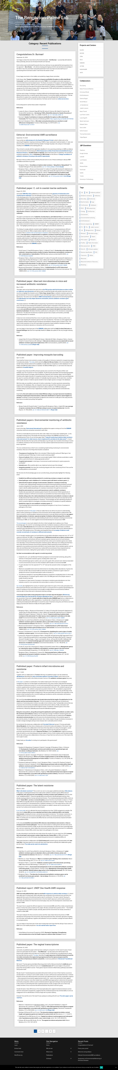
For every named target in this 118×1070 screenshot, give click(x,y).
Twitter (82, 176)
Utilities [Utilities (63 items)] (91, 255)
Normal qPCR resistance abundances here (40, 596)
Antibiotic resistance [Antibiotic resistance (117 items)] (86, 195)
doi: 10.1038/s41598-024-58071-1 (42, 410)
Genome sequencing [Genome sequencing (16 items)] (86, 224)
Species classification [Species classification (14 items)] (86, 252)
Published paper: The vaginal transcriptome (38, 944)
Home (59, 2)
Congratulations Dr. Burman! (30, 54)
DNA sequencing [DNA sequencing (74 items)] (90, 208)
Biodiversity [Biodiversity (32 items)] (92, 199)
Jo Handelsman (84, 105)
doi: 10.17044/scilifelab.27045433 (51, 167)
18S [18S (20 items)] (87, 192)
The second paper (21, 523)
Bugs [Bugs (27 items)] (92, 202)
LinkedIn (82, 156)
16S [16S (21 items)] (82, 192)
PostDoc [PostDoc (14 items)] (83, 243)
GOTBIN (82, 66)
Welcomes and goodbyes (84, 1052)
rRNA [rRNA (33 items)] (94, 246)
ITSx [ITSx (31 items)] (86, 227)
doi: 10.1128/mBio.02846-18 (55, 115)
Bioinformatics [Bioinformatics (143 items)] (85, 202)
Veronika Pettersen (48, 724)
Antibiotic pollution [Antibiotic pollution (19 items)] (95, 192)
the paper (20, 681)
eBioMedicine (20, 676)
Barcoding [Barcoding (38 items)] (83, 199)
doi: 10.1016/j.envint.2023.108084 (36, 271)
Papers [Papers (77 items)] (93, 236)
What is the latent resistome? (25, 791)
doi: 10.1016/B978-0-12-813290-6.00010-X (36, 872)
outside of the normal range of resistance (37, 232)
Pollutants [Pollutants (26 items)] (93, 239)
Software (98, 2)
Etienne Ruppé (84, 98)
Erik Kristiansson (84, 95)
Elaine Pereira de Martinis (86, 89)
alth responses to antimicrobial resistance (55, 893)
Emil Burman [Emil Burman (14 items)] (91, 211)
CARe (30, 154)
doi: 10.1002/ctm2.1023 (41, 775)
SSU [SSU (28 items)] (96, 252)
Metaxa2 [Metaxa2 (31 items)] (83, 233)
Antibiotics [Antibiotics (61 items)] (97, 195)
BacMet (82, 50)
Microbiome (68, 791)
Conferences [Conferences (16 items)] (84, 205)
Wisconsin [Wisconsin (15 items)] (83, 258)
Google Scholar (84, 153)
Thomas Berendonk (85, 134)
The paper (36, 955)
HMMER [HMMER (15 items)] (97, 224)
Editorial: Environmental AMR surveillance (37, 135)
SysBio (81, 173)
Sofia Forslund (83, 130)
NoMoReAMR (83, 69)
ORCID (81, 163)
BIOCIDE (82, 53)
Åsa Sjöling (83, 85)
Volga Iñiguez (83, 137)
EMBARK (26, 145)
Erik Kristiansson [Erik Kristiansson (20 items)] (85, 221)
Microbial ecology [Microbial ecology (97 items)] (93, 233)
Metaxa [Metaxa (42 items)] (98, 230)
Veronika (28, 740)
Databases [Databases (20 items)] (93, 205)
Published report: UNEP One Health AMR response (41, 888)
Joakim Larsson (84, 108)
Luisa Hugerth (83, 118)
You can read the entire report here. (46, 925)
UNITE (81, 72)
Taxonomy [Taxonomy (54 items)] (84, 255)
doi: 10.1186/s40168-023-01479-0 (59, 623)
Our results (19, 586)
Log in (16, 1045)
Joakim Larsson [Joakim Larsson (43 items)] (94, 227)
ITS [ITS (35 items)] (82, 227)
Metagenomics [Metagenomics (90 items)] (90, 230)
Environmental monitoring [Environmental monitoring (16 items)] (88, 217)
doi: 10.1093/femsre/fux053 (30, 656)
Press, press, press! (83, 1048)
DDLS (81, 59)
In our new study (21, 810)
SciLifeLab (82, 169)
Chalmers (82, 150)
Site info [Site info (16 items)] (83, 249)
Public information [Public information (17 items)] (93, 243)
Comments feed (18, 1052)
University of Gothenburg (86, 179)
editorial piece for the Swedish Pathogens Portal (39, 140)
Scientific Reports (28, 367)
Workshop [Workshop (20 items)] (83, 265)
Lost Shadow (83, 160)
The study (31, 362)
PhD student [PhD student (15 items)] (84, 239)
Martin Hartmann (84, 121)
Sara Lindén (83, 127)
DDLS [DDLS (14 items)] (82, 208)
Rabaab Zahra (83, 124)
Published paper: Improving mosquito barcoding (40, 355)
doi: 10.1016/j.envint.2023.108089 (58, 176)
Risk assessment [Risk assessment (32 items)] (85, 246)
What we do (78, 2)
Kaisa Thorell (83, 111)
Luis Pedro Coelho (84, 114)
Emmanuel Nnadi (84, 92)
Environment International (33, 428)
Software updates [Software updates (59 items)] (93, 249)
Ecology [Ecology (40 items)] (83, 211)
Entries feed (17, 1048)
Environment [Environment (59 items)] (84, 214)
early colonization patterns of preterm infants (45, 676)
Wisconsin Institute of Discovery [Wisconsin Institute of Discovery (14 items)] (89, 261)
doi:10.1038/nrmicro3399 (47, 860)
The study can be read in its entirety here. (36, 844)
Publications (89, 2)
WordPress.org (18, 1055)
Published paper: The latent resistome (35, 785)
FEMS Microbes (26, 193)
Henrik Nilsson (83, 101)
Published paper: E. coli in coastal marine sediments (42, 188)
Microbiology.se (22, 3)
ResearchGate (83, 166)
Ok (101, 1067)
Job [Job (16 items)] (82, 230)
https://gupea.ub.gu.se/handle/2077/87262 (61, 119)
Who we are (67, 2)
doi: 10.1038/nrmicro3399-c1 (54, 864)
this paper (33, 510)
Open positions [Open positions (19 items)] (85, 236)
